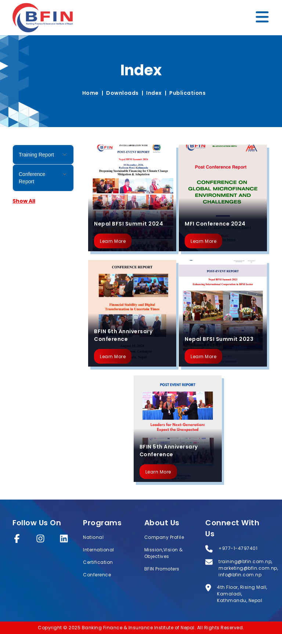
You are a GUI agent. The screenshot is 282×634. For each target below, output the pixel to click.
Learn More (113, 241)
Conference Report (43, 177)
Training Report (43, 155)
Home (90, 93)
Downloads (122, 93)
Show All (23, 201)
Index (154, 93)
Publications (187, 93)
